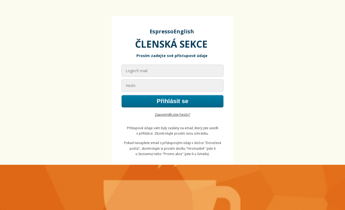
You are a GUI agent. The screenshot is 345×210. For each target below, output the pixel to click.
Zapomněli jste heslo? (172, 114)
